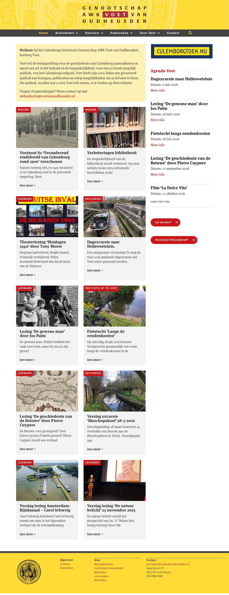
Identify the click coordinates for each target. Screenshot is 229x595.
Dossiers (94, 33)
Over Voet (150, 33)
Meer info (158, 90)
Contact (173, 33)
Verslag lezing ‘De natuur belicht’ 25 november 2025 (111, 509)
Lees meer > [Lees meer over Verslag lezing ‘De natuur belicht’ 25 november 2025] (95, 536)
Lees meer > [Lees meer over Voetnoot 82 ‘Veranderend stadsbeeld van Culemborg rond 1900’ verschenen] (28, 186)
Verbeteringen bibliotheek (112, 153)
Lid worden (101, 578)
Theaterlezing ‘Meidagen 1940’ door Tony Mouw (43, 244)
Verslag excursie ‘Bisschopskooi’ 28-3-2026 (111, 419)
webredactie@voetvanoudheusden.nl (47, 96)
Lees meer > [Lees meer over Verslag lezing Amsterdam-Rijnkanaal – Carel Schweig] (28, 536)
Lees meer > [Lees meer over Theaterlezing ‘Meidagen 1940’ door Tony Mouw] (28, 275)
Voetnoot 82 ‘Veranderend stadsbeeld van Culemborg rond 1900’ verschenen (45, 157)
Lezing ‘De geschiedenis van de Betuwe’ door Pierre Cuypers (46, 421)
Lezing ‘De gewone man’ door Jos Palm (42, 334)
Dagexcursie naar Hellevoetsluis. (103, 244)
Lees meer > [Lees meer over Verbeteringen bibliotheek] (95, 181)
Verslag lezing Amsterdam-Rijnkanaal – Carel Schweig (45, 509)
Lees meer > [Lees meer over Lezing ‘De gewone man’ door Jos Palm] (28, 361)
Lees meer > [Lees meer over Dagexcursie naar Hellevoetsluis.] (95, 271)
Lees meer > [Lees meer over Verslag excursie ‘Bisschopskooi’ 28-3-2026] (95, 450)
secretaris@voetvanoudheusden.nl (167, 566)
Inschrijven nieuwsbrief (108, 570)
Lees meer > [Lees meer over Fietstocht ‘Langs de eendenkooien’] (95, 361)
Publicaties (121, 33)
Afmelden (100, 582)
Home (43, 33)
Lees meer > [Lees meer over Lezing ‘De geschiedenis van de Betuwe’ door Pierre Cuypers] (28, 450)
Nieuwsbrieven (103, 566)
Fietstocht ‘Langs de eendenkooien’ (106, 334)
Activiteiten (66, 33)
